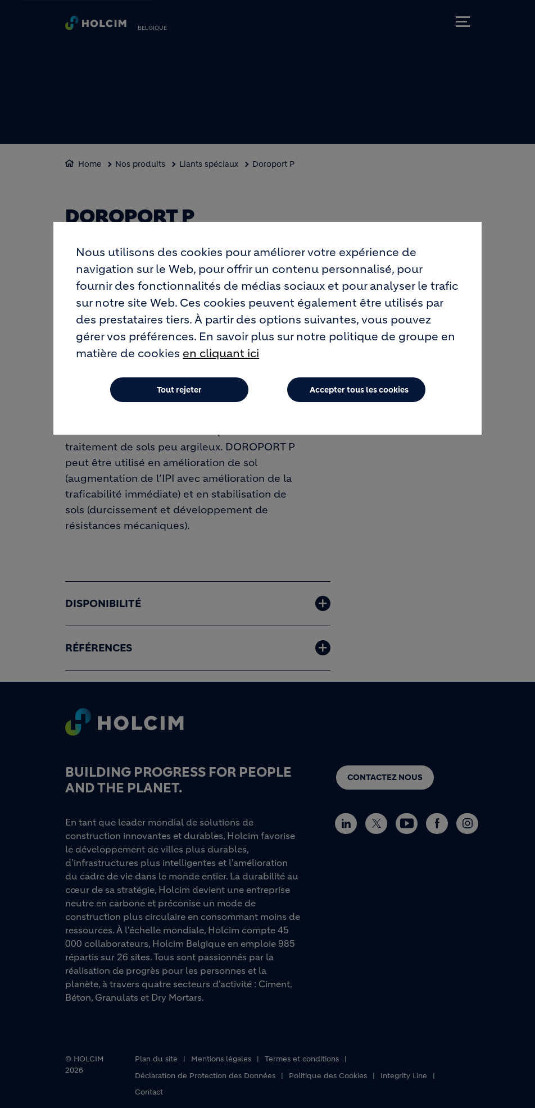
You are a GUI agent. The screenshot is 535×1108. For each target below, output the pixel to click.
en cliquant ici (221, 355)
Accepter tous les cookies (359, 391)
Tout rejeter (179, 391)
